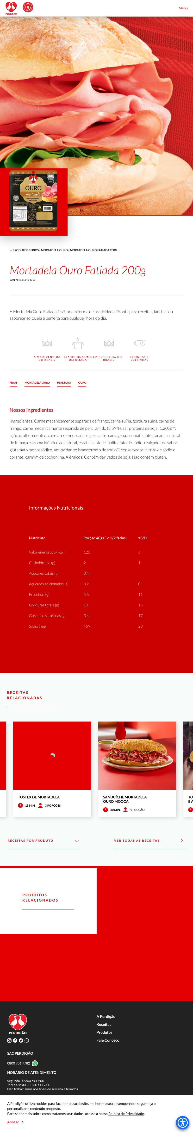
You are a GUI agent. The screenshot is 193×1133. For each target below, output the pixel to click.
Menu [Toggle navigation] (183, 8)
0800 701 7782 (18, 1063)
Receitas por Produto (43, 841)
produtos (20, 250)
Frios (35, 250)
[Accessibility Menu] (182, 1122)
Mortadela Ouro (54, 250)
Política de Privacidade (126, 1114)
